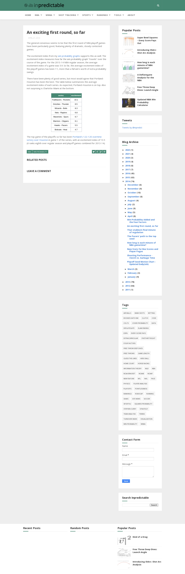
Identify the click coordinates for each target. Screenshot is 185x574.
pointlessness (141, 389)
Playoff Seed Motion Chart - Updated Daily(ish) (141, 263)
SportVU (127, 404)
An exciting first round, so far (142, 226)
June (130, 208)
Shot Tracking (67, 15)
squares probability (143, 404)
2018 (128, 165)
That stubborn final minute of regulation (141, 231)
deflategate (129, 328)
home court (129, 363)
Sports (86, 15)
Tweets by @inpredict (132, 127)
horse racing (143, 363)
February (132, 273)
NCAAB (141, 373)
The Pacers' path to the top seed (141, 237)
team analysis (130, 414)
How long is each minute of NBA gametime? (146, 65)
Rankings (102, 15)
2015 (128, 177)
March (131, 269)
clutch (145, 318)
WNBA (49, 15)
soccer (147, 399)
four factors (129, 343)
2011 (128, 289)
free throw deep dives (133, 348)
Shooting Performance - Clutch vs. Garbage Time (141, 256)
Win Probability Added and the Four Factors (141, 220)
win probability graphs (69, 55)
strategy (144, 409)
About (131, 15)
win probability (40, 152)
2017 (128, 169)
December (133, 184)
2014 (128, 181)
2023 (128, 150)
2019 (128, 161)
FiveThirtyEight (148, 338)
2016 (128, 173)
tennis (142, 414)
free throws (129, 353)
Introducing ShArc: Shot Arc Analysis (147, 51)
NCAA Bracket (129, 373)
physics (127, 384)
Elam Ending (143, 328)
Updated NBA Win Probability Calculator (146, 102)
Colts (126, 323)
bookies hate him (131, 318)
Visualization (146, 419)
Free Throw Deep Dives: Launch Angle (147, 88)
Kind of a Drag (140, 537)
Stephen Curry (130, 409)
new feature (129, 378)
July (130, 204)
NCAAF (150, 373)
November (133, 188)
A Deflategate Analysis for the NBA (145, 77)
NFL (139, 378)
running (150, 394)
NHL (146, 378)
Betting (151, 313)
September (134, 196)
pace (153, 378)
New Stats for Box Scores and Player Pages (142, 250)
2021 (128, 153)
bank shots (140, 313)
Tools (117, 15)
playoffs (127, 389)
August (132, 200)
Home (28, 15)
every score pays (138, 333)
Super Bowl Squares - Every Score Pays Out (147, 40)
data (154, 323)
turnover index (130, 419)
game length (143, 353)
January (132, 276)
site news (136, 399)
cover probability (140, 323)
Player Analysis (140, 384)
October (132, 192)
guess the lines (130, 358)
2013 (128, 282)
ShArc (126, 399)
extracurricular (131, 338)
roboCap (139, 394)
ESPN (125, 333)
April (130, 216)
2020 (128, 157)
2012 (128, 285)
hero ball (144, 358)
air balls (127, 313)
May (130, 212)
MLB (146, 368)
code (154, 318)
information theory (132, 368)
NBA (37, 15)
